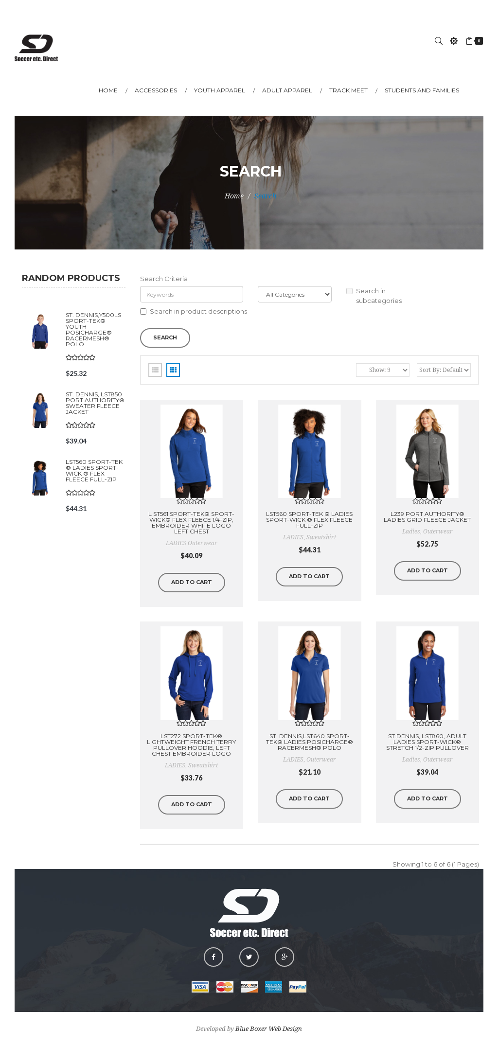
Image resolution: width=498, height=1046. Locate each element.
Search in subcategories (374, 295)
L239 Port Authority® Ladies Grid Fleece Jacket (427, 516)
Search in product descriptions (193, 311)
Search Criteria (164, 279)
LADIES (293, 537)
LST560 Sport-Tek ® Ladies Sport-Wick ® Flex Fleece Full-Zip (94, 470)
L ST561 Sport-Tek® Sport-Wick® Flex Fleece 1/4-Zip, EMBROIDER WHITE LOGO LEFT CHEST (191, 522)
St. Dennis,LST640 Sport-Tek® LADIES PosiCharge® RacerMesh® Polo (309, 741)
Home (234, 196)
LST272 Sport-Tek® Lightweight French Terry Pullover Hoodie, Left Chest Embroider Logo (191, 744)
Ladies (411, 759)
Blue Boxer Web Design (268, 1028)
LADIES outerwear (191, 543)
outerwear (438, 531)
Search (265, 196)
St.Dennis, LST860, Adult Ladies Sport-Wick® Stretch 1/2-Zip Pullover (427, 741)
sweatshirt (321, 537)
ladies (411, 531)
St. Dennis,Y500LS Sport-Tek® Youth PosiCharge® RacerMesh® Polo (93, 329)
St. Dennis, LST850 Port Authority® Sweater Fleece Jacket (95, 402)
